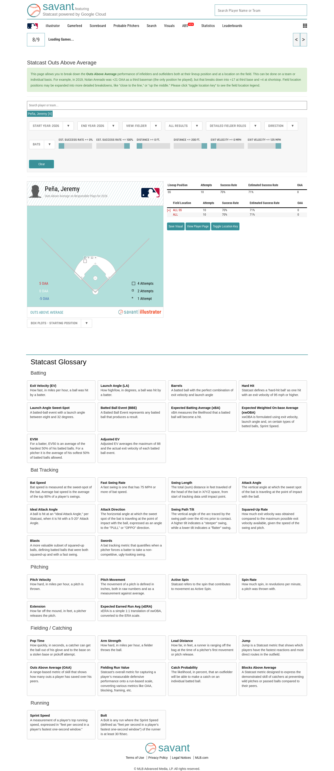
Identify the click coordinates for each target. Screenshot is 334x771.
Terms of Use (135, 757)
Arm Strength (111, 641)
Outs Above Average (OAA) (51, 667)
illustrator (53, 26)
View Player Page (198, 226)
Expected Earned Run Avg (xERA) (126, 606)
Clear (41, 164)
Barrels (176, 386)
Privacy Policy (158, 757)
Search (152, 26)
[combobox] (261, 10)
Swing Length (181, 482)
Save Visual (176, 226)
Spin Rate (249, 579)
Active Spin (180, 579)
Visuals (169, 26)
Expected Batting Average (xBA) (195, 408)
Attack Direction (113, 509)
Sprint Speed (40, 715)
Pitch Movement (113, 579)
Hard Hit (248, 386)
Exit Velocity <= (264, 140)
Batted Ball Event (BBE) (119, 408)
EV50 (34, 439)
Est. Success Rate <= (114, 140)
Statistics (208, 26)
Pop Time (37, 641)
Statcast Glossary (59, 362)
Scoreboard (98, 26)
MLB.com (201, 757)
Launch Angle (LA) (115, 386)
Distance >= (148, 140)
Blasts (35, 540)
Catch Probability (184, 667)
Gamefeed (74, 26)
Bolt (104, 715)
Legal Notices (182, 757)
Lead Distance (182, 641)
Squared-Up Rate (255, 509)
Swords (106, 540)
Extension (37, 606)
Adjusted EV (110, 439)
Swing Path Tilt (182, 509)
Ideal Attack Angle (44, 509)
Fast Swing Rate (113, 482)
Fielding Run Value (115, 667)
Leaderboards (232, 26)
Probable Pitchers (126, 26)
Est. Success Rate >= (76, 140)
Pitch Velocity (40, 579)
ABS (188, 26)
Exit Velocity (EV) (43, 386)
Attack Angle (251, 482)
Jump (246, 641)
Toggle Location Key (225, 226)
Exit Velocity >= (226, 140)
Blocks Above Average (259, 667)
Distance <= (187, 140)
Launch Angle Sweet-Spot (50, 408)
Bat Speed (38, 482)
